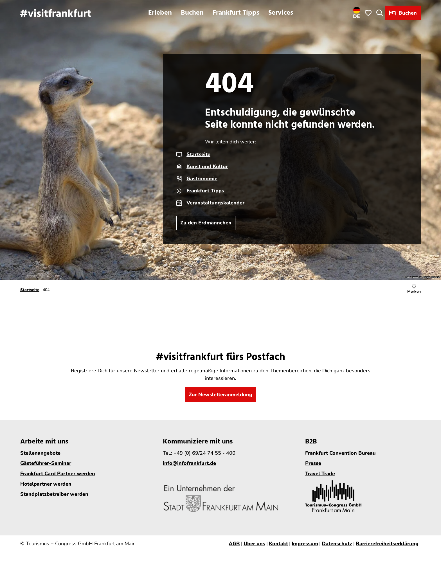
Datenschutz (337, 543)
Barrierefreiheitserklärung (387, 543)
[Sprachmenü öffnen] (357, 13)
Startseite (198, 154)
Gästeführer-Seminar (45, 463)
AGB (234, 543)
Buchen (192, 13)
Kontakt (278, 543)
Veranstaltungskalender (215, 202)
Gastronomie (201, 178)
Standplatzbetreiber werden (54, 494)
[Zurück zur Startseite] (55, 13)
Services (280, 13)
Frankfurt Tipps (236, 13)
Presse (313, 463)
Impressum (305, 543)
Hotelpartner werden (45, 484)
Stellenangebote (40, 453)
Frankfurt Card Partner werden (57, 473)
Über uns (254, 543)
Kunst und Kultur (207, 166)
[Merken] (414, 290)
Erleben (160, 13)
